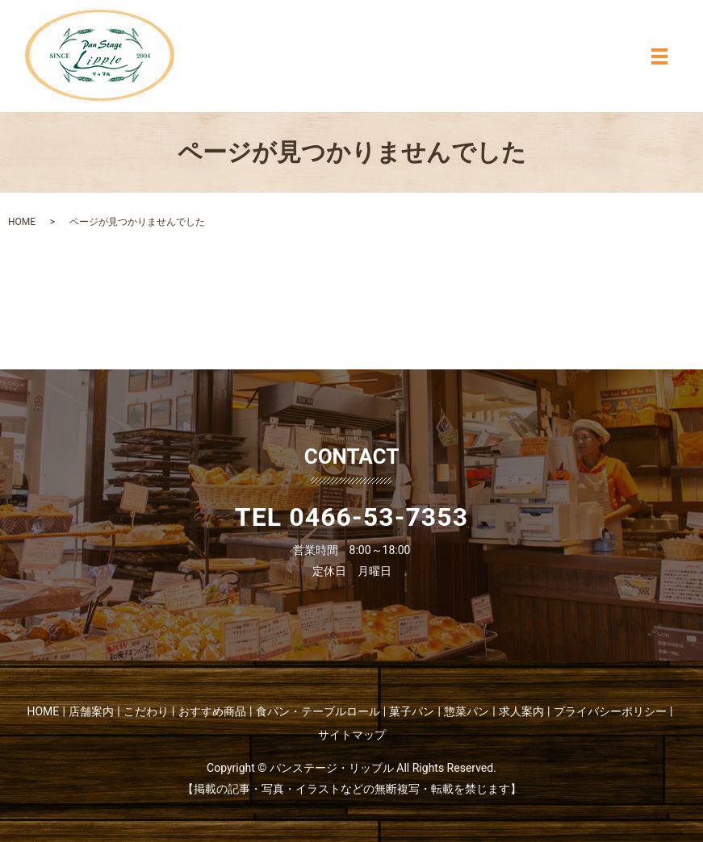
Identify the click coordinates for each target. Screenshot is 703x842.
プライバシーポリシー (610, 711)
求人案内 (521, 711)
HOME (22, 221)
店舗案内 (91, 711)
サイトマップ (352, 734)
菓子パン (411, 711)
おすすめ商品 (212, 711)
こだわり (146, 711)
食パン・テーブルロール (318, 711)
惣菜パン (466, 711)
